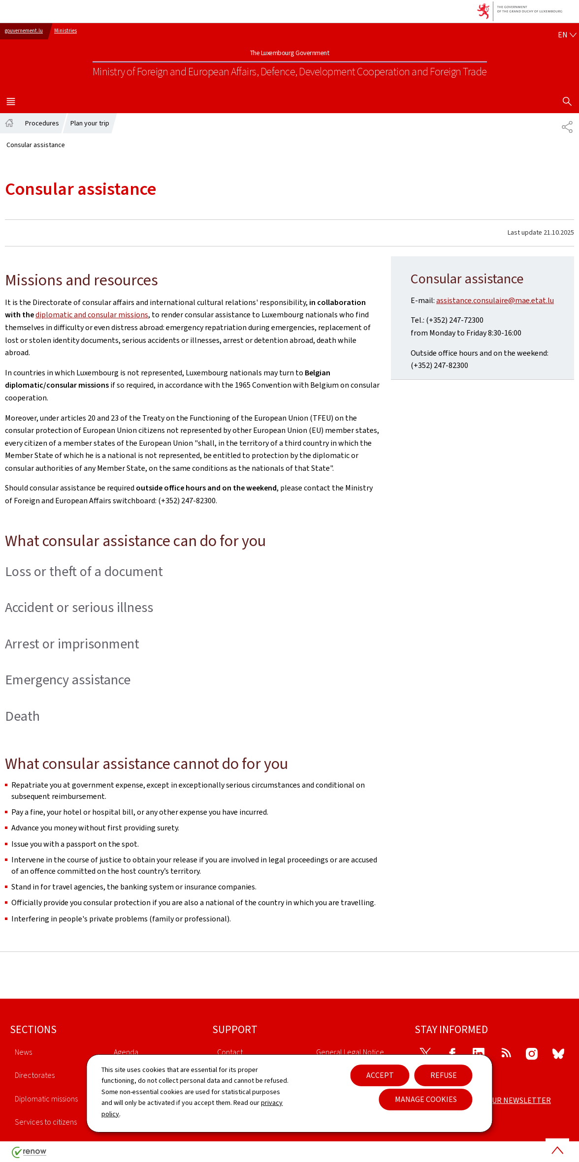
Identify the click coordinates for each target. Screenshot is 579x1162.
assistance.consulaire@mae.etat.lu (495, 300)
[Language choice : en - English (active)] (567, 35)
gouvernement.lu (24, 30)
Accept (380, 1075)
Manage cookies (426, 1099)
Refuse (443, 1075)
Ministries (65, 30)
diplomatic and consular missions (91, 314)
